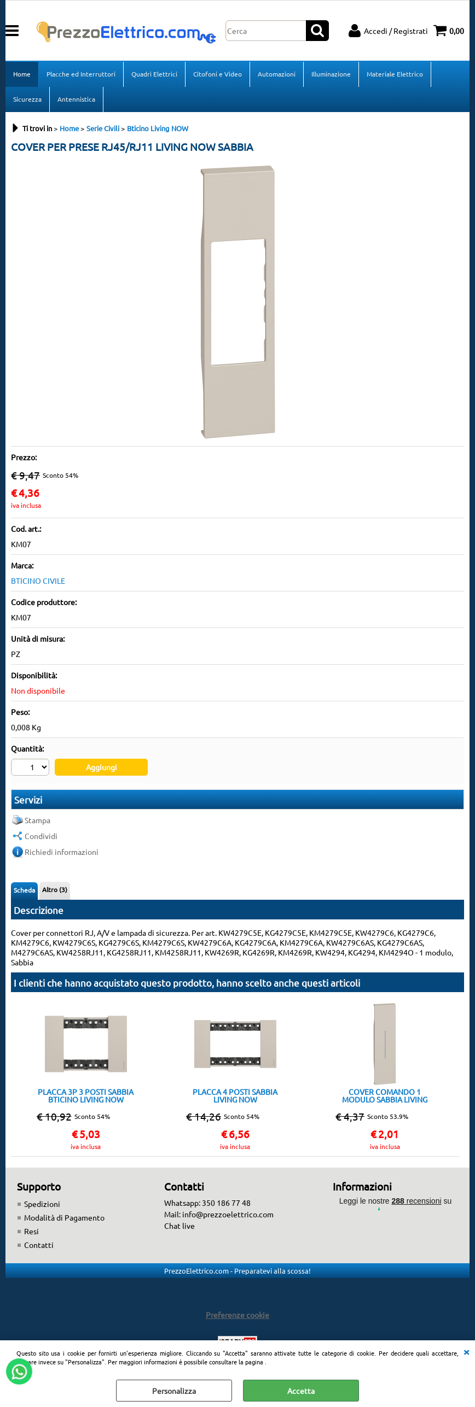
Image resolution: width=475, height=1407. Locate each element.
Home (22, 73)
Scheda (24, 890)
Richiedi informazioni (62, 852)
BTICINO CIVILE (38, 580)
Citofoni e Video (217, 73)
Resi (31, 1231)
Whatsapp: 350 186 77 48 (207, 1202)
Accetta (301, 1391)
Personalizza (174, 1391)
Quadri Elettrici (154, 73)
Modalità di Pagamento (64, 1217)
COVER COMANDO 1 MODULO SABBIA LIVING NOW (384, 1095)
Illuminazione (331, 73)
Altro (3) (54, 889)
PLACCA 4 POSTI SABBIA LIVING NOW (235, 1095)
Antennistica (76, 99)
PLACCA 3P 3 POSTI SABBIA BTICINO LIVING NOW (86, 1095)
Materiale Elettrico (395, 73)
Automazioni (277, 73)
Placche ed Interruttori (81, 73)
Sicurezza (27, 99)
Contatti (39, 1245)
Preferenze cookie (237, 1315)
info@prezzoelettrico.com (228, 1214)
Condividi (41, 836)
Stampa (37, 820)
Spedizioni (42, 1204)
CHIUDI (466, 1351)
